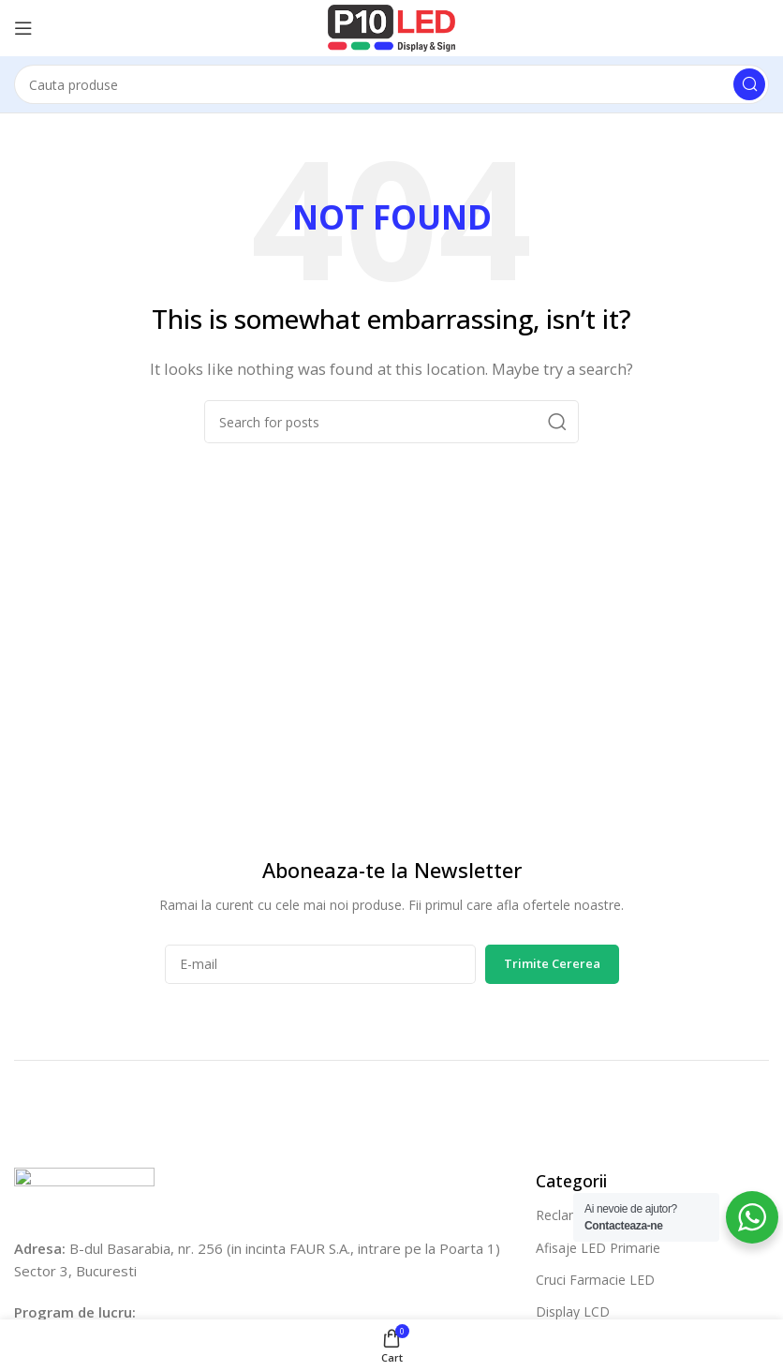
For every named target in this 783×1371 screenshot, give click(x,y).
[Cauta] (391, 84)
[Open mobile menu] (23, 28)
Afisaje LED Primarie (598, 1248)
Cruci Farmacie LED (595, 1280)
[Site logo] (391, 26)
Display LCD (573, 1311)
